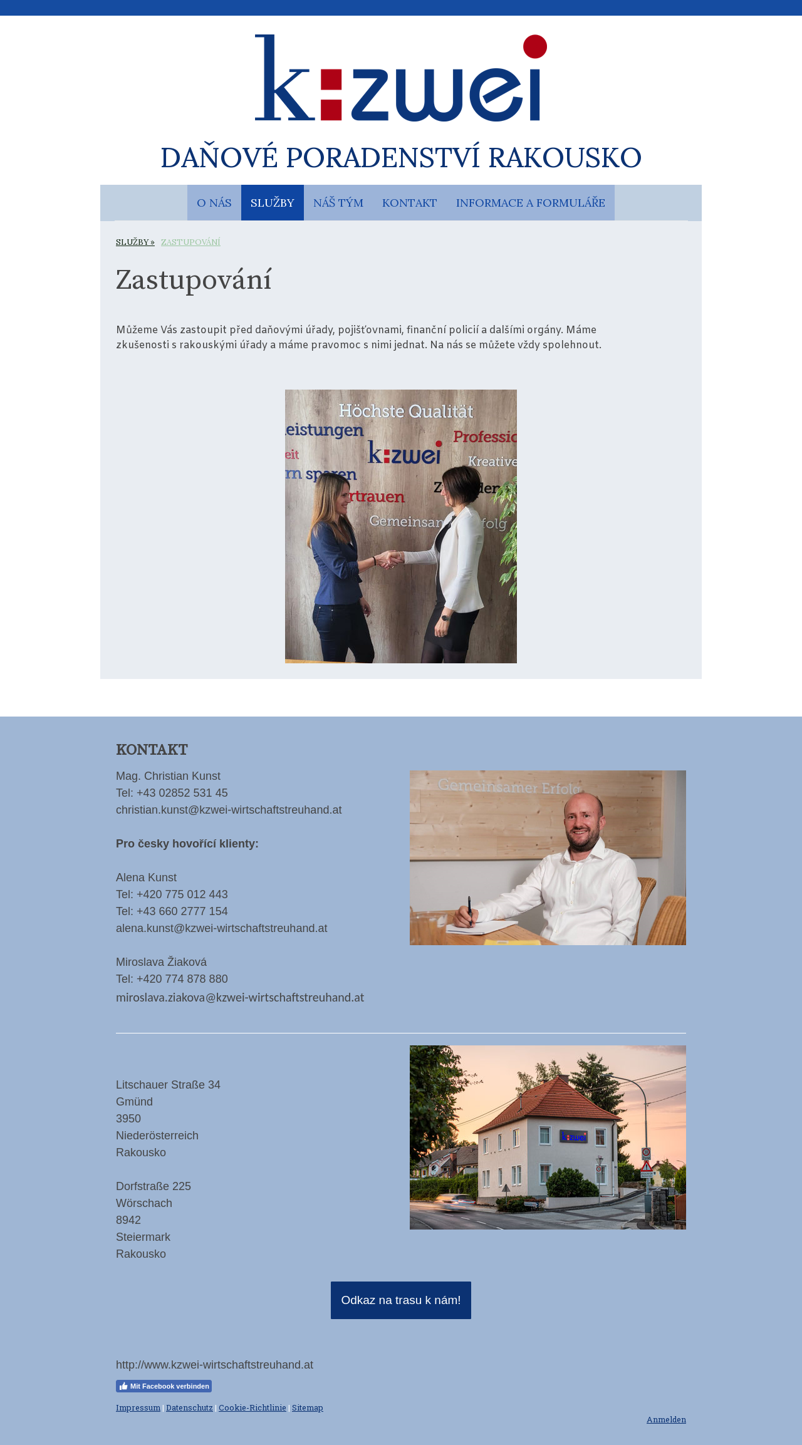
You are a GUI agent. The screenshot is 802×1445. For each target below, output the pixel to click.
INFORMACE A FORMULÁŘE (530, 202)
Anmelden (666, 1419)
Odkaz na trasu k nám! (401, 1300)
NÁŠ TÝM (338, 202)
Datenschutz (189, 1407)
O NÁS (214, 202)
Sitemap (307, 1407)
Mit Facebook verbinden (163, 1386)
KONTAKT (409, 202)
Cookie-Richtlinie (252, 1407)
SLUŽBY (272, 202)
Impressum (138, 1407)
